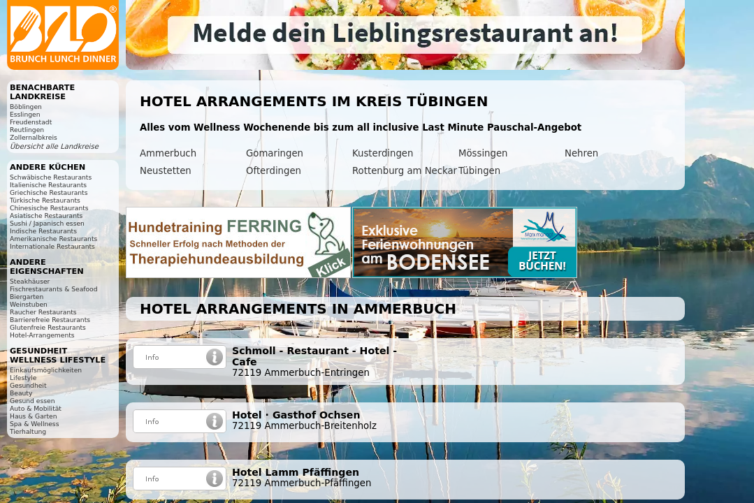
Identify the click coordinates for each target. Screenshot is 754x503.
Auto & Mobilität (35, 408)
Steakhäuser (30, 281)
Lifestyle (23, 377)
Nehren (581, 153)
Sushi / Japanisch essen (47, 223)
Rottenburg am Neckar (404, 171)
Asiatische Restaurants (46, 215)
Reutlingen (27, 129)
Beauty (21, 393)
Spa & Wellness (34, 424)
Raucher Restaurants (43, 312)
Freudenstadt (31, 122)
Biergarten (26, 296)
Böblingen (26, 106)
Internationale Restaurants (52, 246)
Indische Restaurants (43, 231)
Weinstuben (29, 304)
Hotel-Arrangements (42, 335)
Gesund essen (32, 400)
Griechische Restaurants (48, 192)
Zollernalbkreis (33, 137)
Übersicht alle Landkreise (54, 146)
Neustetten (165, 171)
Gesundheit (28, 385)
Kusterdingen (382, 153)
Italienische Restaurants (48, 185)
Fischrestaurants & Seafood (54, 289)
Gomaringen (274, 153)
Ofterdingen (273, 171)
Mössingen (482, 153)
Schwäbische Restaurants (51, 177)
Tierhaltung (28, 431)
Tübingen (479, 171)
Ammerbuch (168, 153)
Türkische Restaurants (45, 200)
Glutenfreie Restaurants (48, 327)
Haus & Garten (33, 416)
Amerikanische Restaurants (53, 238)
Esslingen (25, 114)
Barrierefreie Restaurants (50, 319)
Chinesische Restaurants (49, 208)
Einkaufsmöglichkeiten (46, 370)
